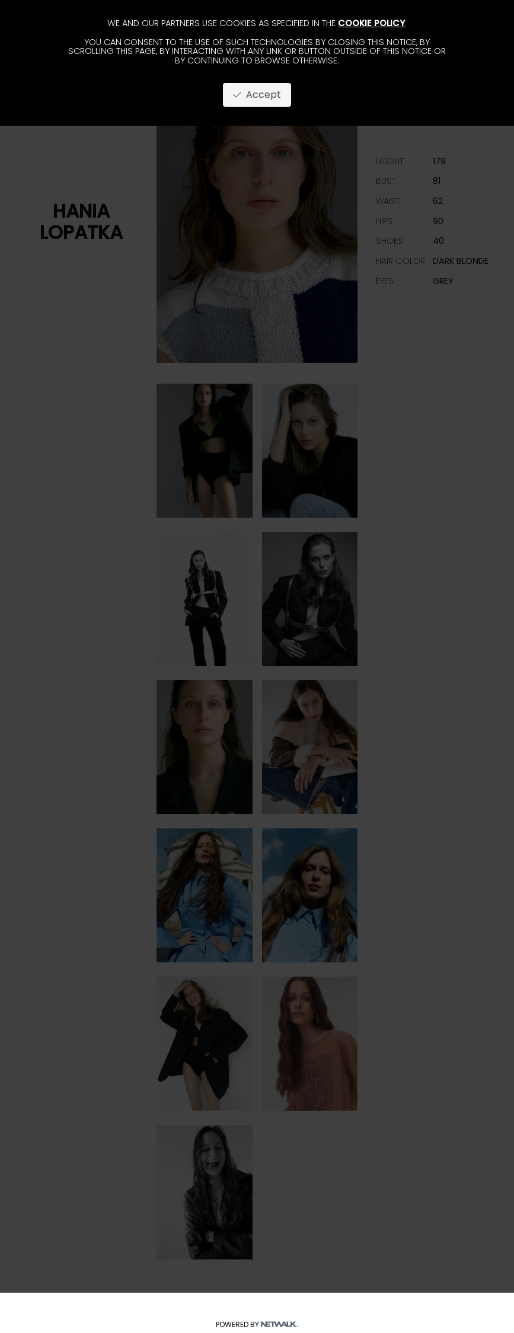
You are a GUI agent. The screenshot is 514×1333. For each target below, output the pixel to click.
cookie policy (371, 23)
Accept (257, 94)
